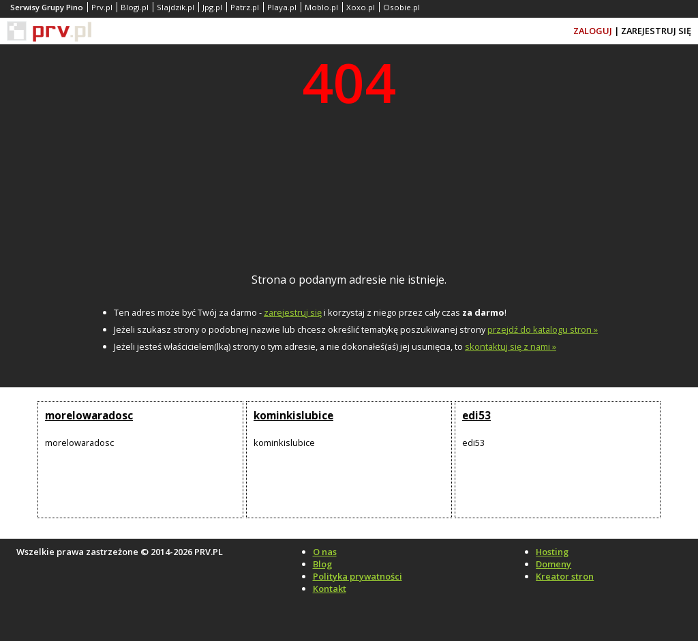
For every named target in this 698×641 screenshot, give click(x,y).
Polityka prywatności (357, 576)
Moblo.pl (321, 7)
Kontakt (329, 588)
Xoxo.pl (360, 7)
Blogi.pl (135, 7)
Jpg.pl (212, 7)
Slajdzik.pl (175, 7)
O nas (325, 552)
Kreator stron (565, 576)
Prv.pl (101, 7)
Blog (322, 564)
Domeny (553, 564)
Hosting (552, 552)
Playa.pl (282, 7)
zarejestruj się (293, 312)
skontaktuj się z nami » (510, 346)
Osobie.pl (401, 7)
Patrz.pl (244, 7)
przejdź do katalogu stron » (542, 329)
